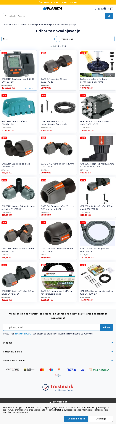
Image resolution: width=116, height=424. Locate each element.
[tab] (58, 342)
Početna (7, 24)
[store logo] (52, 8)
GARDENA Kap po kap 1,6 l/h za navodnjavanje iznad (56, 292)
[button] (99, 9)
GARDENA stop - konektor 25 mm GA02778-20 (57, 250)
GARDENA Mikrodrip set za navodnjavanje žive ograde (54, 123)
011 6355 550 (60, 401)
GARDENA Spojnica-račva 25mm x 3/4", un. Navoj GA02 (57, 207)
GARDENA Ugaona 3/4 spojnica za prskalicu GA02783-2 (18, 207)
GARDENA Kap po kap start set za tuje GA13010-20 (96, 292)
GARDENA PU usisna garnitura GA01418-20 (94, 250)
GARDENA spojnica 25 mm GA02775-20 (54, 80)
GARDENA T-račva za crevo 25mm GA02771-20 (18, 250)
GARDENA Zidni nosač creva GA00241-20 (15, 123)
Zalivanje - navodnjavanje (41, 24)
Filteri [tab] (5, 39)
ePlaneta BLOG (23, 333)
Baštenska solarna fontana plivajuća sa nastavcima (93, 80)
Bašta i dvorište (20, 24)
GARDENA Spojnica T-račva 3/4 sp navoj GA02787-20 (18, 292)
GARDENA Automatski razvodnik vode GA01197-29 (96, 123)
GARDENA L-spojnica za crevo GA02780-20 (16, 165)
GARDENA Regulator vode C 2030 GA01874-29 (18, 80)
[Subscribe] (106, 327)
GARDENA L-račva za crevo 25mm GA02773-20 (57, 165)
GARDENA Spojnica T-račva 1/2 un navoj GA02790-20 (96, 207)
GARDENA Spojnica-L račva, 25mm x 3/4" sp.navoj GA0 (97, 165)
